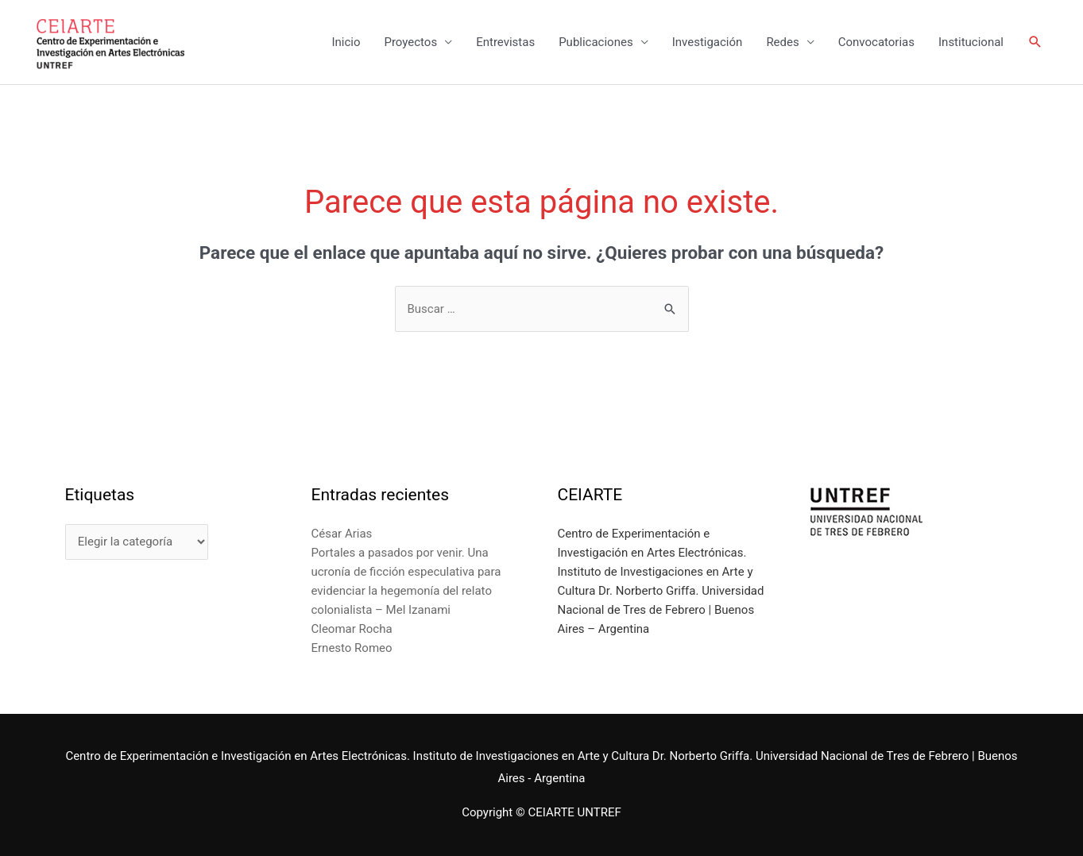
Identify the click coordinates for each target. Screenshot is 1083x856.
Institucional (971, 42)
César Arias (342, 533)
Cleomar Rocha (352, 629)
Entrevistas (505, 42)
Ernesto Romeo (352, 648)
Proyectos (410, 42)
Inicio (345, 42)
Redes (782, 42)
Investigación (707, 42)
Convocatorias (876, 42)
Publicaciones (596, 42)
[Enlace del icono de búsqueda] (1035, 42)
